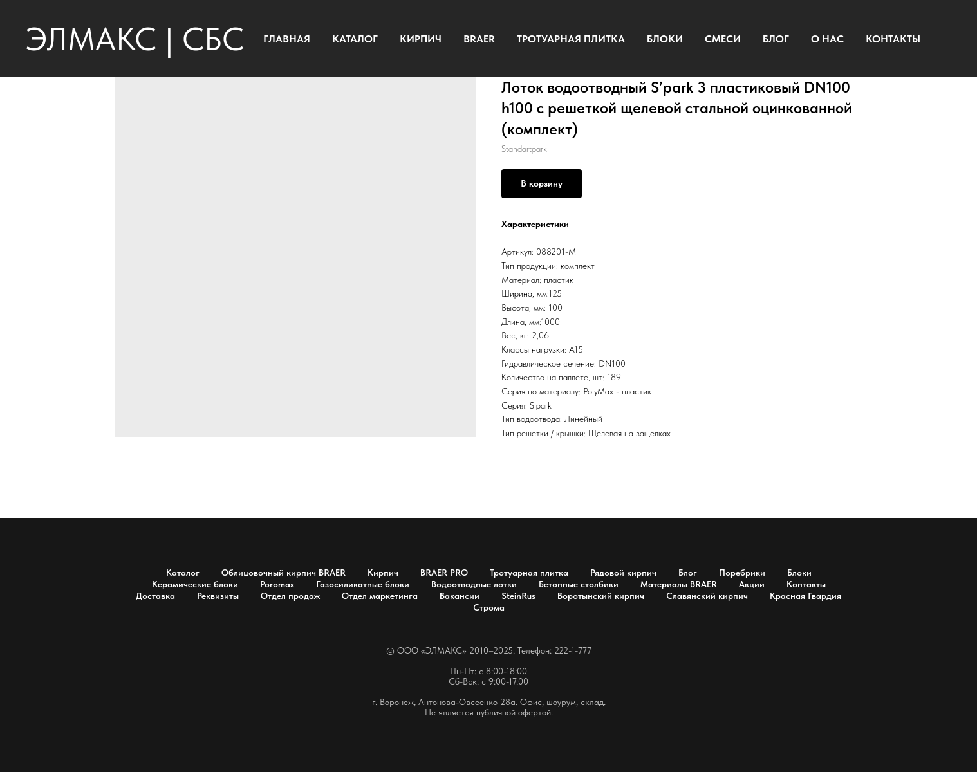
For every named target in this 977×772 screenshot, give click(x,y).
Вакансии (459, 596)
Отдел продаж (290, 596)
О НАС (827, 39)
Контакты (806, 584)
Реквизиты (218, 596)
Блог (687, 572)
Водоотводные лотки (474, 584)
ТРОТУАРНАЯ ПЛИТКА (571, 39)
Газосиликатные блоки (362, 584)
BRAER (479, 39)
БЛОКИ (665, 39)
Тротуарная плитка (529, 572)
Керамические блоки (195, 584)
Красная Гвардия (805, 596)
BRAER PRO (444, 572)
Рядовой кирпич (623, 572)
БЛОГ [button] (776, 39)
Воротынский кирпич (600, 596)
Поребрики (742, 572)
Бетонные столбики (579, 584)
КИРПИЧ (421, 39)
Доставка (155, 596)
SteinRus (518, 596)
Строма (489, 607)
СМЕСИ (723, 39)
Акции (752, 584)
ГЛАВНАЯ (286, 39)
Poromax (277, 584)
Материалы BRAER (678, 584)
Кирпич (383, 572)
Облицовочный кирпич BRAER (283, 572)
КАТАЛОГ (355, 39)
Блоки (799, 572)
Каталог (183, 572)
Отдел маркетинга (380, 596)
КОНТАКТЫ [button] (893, 39)
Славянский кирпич (707, 596)
